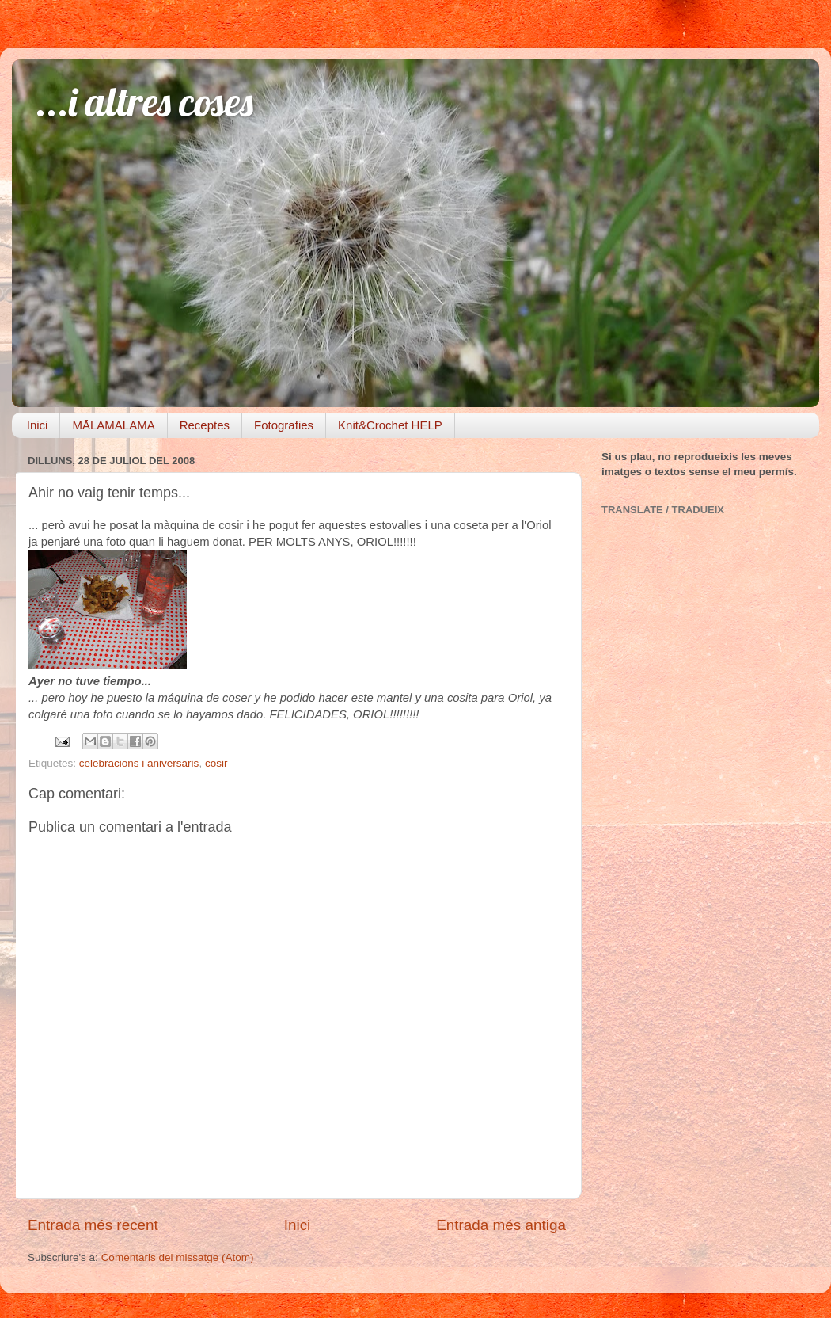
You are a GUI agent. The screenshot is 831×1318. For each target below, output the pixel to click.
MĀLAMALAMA (113, 425)
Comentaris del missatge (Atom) (177, 1257)
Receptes (205, 425)
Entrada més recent (93, 1225)
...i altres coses (144, 102)
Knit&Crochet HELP (390, 425)
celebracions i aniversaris (139, 763)
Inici (37, 425)
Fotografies (283, 425)
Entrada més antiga (501, 1225)
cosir (216, 763)
